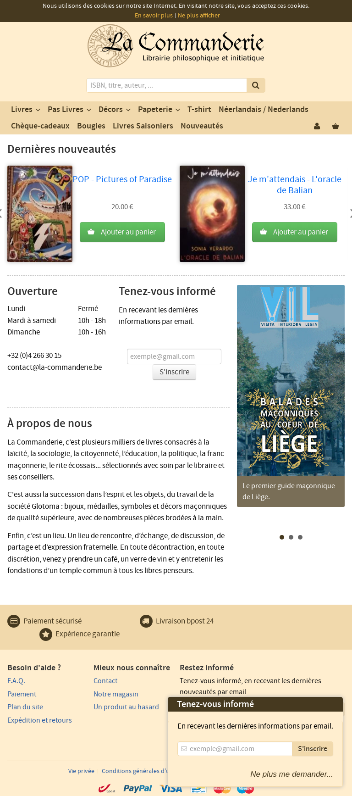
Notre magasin (116, 694)
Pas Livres (65, 109)
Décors (111, 109)
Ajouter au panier (128, 232)
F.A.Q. (16, 680)
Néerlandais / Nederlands (263, 109)
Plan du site (25, 707)
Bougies (91, 126)
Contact (105, 680)
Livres (22, 109)
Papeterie (155, 109)
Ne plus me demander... (291, 774)
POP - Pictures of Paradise (122, 179)
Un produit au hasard (126, 707)
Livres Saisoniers (143, 126)
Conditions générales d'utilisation (147, 771)
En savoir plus (154, 15)
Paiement (21, 694)
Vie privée (81, 771)
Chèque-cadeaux (40, 126)
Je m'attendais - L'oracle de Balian (294, 184)
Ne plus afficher (199, 15)
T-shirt (199, 109)
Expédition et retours (39, 720)
